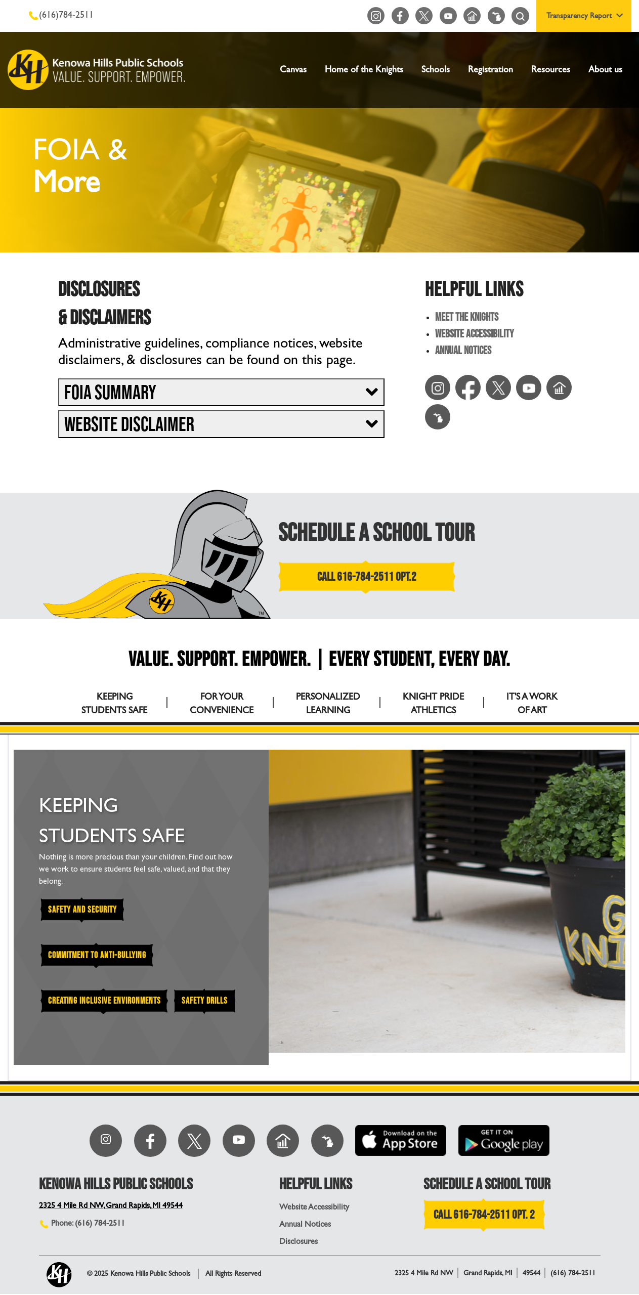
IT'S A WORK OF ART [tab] (532, 703)
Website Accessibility (474, 334)
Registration (490, 69)
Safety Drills (209, 1002)
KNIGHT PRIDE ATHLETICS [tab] (433, 703)
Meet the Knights (466, 318)
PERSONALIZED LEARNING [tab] (328, 703)
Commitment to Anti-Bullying (99, 956)
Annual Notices (463, 351)
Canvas (293, 69)
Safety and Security (83, 909)
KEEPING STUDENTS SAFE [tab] (114, 703)
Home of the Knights (364, 69)
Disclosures (298, 1242)
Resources (550, 69)
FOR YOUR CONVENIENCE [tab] (221, 703)
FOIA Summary (110, 393)
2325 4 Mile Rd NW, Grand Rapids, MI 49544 (113, 1206)
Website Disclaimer (129, 425)
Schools (435, 69)
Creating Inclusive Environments (106, 1002)
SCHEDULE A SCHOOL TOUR (377, 533)
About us (605, 69)
